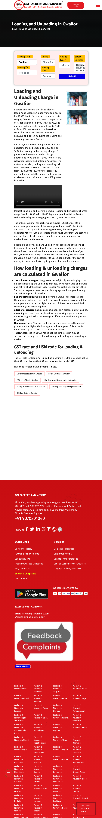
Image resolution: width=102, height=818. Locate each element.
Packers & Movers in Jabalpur (18, 789)
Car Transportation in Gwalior (29, 374)
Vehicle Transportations (66, 559)
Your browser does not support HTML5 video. (38, 196)
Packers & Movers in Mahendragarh (79, 708)
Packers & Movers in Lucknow (38, 798)
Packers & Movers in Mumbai (18, 808)
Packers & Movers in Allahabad (77, 750)
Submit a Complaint (25, 573)
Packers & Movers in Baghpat (57, 728)
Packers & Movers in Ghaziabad (77, 718)
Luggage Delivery (67, 568)
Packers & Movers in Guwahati (18, 779)
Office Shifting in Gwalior (27, 380)
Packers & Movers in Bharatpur (77, 740)
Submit (72, 76)
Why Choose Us (22, 568)
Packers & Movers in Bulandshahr (39, 728)
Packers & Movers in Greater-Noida (79, 769)
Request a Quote (76, 5)
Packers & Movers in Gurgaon (57, 689)
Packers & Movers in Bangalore (18, 759)
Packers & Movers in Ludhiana (57, 798)
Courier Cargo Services (70, 563)
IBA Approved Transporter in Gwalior (60, 380)
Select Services (79, 58)
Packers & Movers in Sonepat (38, 698)
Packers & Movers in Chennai (38, 769)
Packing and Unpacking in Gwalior (66, 387)
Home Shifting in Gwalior (59, 374)
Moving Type (63, 58)
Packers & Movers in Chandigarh (19, 769)
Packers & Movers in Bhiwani (57, 708)
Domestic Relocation (64, 549)
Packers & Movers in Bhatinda (38, 759)
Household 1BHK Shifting (79, 70)
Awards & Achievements (27, 553)
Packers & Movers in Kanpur (77, 789)
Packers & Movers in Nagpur (38, 808)
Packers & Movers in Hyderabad (58, 779)
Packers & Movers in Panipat (18, 708)
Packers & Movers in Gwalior (38, 779)
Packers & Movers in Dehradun (57, 769)
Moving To (23, 67)
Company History (23, 549)
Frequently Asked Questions (29, 563)
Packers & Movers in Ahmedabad (39, 750)
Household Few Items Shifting (79, 67)
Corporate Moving (63, 553)
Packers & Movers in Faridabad (38, 689)
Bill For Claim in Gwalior (27, 393)
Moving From (25, 56)
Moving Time (45, 69)
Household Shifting (79, 65)
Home (14, 29)
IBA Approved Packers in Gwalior (31, 387)
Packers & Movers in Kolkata (18, 798)
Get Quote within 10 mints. (86, 808)
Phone (46, 56)
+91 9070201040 (30, 518)
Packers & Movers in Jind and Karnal (20, 718)
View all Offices (22, 666)
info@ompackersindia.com (35, 613)
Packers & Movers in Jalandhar (57, 789)
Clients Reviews (22, 559)
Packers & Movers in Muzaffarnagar (40, 740)
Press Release (22, 578)
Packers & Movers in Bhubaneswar (78, 759)
